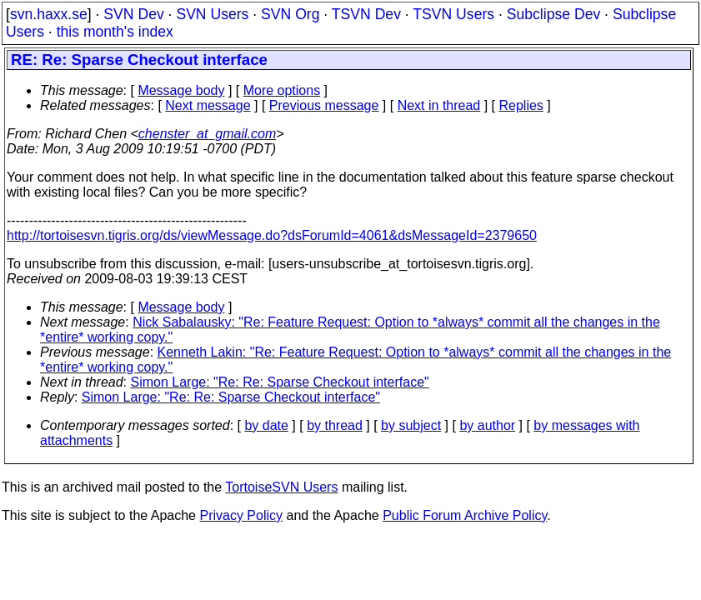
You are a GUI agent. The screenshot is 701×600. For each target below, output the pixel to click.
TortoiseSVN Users (281, 487)
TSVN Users (453, 14)
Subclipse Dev (553, 14)
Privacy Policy (241, 515)
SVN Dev (133, 14)
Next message (207, 105)
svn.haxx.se (49, 14)
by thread (335, 425)
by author (487, 425)
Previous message (324, 105)
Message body (181, 90)
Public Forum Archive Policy (465, 515)
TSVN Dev (366, 14)
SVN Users (212, 14)
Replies (521, 105)
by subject (411, 425)
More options (282, 90)
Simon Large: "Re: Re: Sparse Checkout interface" (280, 382)
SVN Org (290, 14)
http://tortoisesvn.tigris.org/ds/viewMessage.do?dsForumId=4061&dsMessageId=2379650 (272, 235)
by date (266, 425)
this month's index (115, 31)
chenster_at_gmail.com (207, 134)
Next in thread (439, 105)
